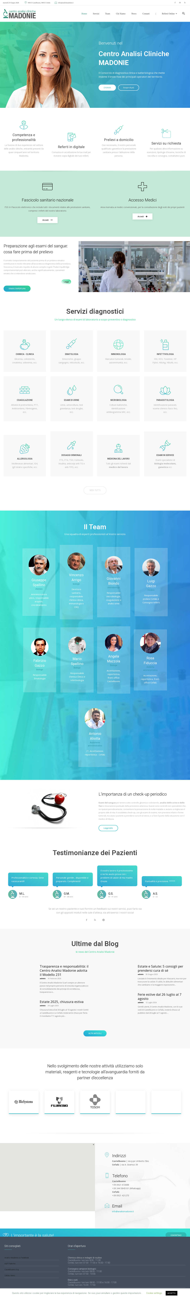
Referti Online (169, 13)
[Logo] (19, 13)
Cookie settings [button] (154, 1293)
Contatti (145, 13)
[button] (183, 13)
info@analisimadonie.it (63, 3)
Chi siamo (120, 13)
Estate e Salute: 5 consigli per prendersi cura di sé (160, 968)
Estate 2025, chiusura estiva (62, 1001)
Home (84, 13)
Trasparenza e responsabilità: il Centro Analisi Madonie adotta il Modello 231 (64, 970)
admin (43, 978)
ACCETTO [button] (171, 1293)
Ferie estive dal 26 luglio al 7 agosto (160, 996)
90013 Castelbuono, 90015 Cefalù (37, 3)
